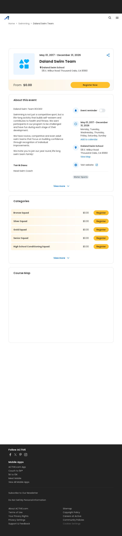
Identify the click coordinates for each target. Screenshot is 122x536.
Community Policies (73, 519)
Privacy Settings (16, 519)
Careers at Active (72, 516)
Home (11, 23)
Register (101, 212)
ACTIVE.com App (17, 466)
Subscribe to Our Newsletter (23, 492)
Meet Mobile (14, 478)
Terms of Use (15, 512)
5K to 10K (13, 474)
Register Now (90, 84)
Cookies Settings (71, 523)
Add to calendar (89, 139)
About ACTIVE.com (18, 508)
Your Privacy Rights (18, 516)
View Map (86, 156)
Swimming (23, 23)
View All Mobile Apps (18, 482)
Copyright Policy (71, 512)
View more (61, 186)
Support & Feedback (19, 523)
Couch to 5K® (15, 470)
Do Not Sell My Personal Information (27, 499)
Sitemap (67, 508)
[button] (108, 55)
